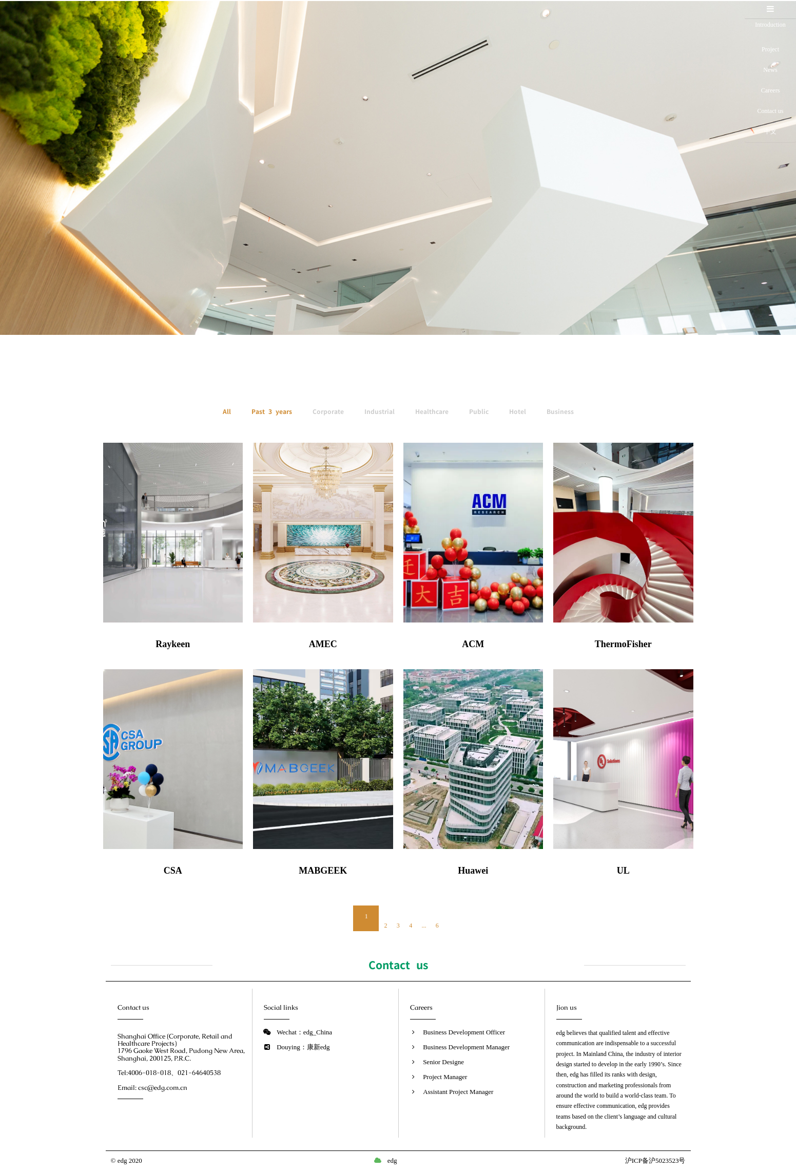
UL (623, 870)
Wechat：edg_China (304, 1032)
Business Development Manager (466, 1047)
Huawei (473, 870)
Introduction (770, 29)
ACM (473, 644)
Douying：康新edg (303, 1047)
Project (770, 49)
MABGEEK (323, 870)
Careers (770, 90)
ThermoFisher (623, 644)
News (770, 69)
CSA (173, 870)
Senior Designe (443, 1062)
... (424, 925)
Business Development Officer (464, 1032)
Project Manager (445, 1077)
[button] (770, 9)
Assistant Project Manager (458, 1092)
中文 (770, 131)
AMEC (323, 644)
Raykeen (173, 644)
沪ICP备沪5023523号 (655, 1160)
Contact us (771, 111)
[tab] (770, 9)
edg (392, 1160)
